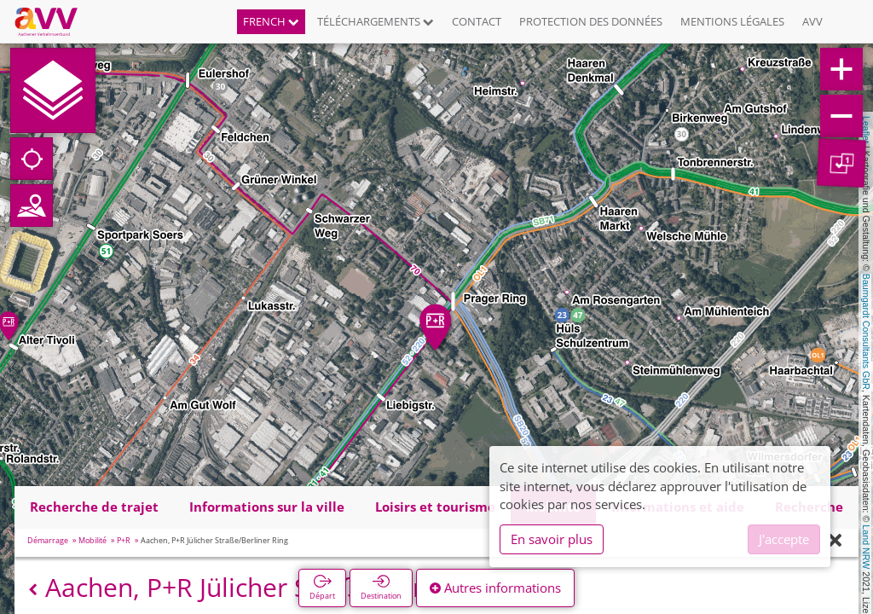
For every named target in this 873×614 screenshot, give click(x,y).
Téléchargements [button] (375, 21)
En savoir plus (552, 538)
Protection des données (590, 21)
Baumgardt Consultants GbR (866, 332)
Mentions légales (732, 21)
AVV (812, 21)
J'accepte (784, 538)
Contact (476, 21)
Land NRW (866, 546)
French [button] (271, 21)
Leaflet (866, 129)
